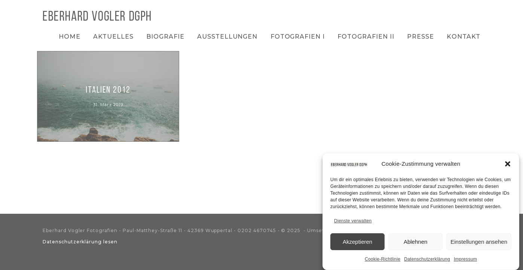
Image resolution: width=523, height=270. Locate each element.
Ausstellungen (227, 36)
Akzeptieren (357, 243)
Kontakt (463, 36)
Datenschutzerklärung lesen (80, 241)
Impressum (465, 260)
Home (69, 36)
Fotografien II (365, 36)
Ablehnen (415, 243)
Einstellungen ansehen (478, 243)
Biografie (165, 36)
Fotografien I (297, 36)
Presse (420, 36)
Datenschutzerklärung (427, 260)
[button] (507, 165)
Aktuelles (113, 36)
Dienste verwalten (352, 222)
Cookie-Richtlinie (382, 260)
